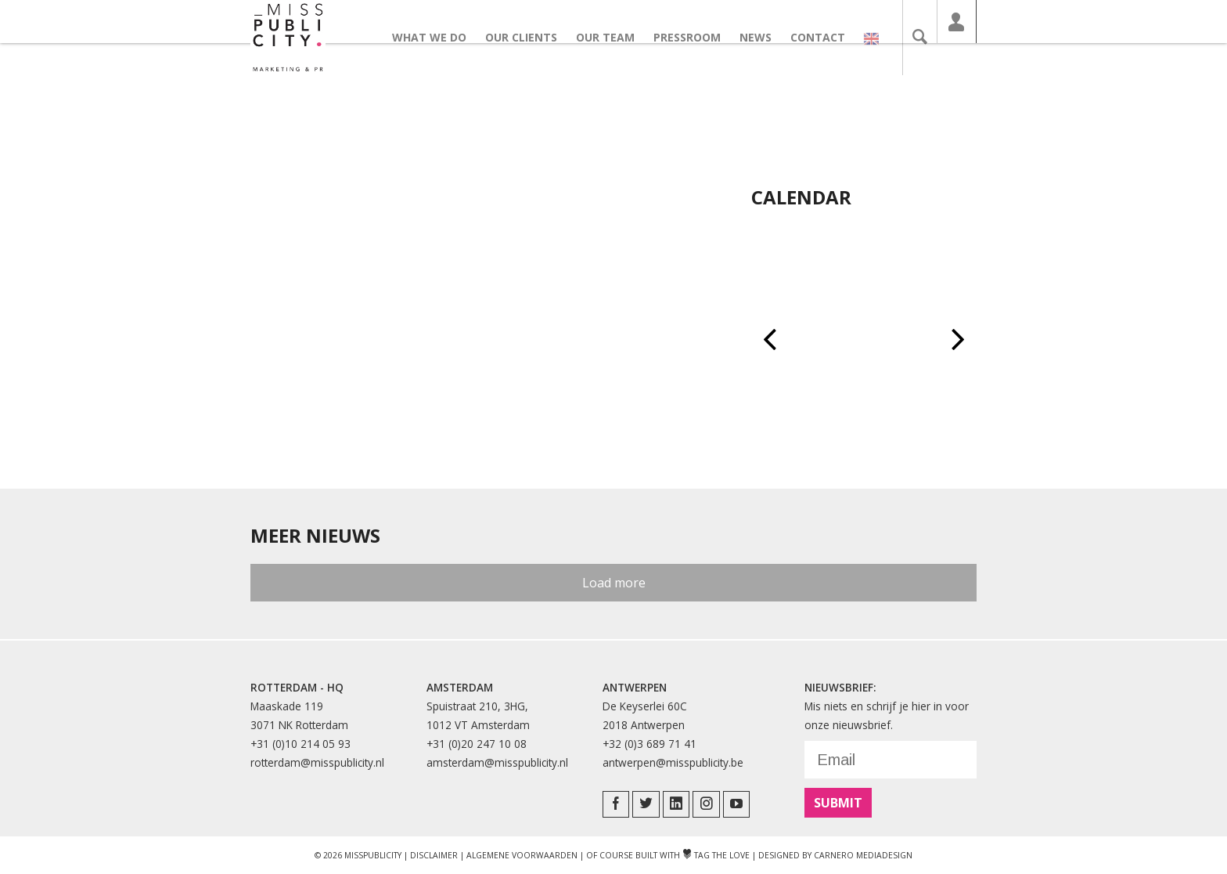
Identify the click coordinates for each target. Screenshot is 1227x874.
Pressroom (695, 37)
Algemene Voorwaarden (522, 855)
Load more (614, 582)
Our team (614, 37)
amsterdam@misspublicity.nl (497, 762)
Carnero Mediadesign (863, 855)
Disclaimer (434, 855)
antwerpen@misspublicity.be (673, 762)
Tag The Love (716, 855)
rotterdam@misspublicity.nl (317, 762)
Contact (826, 37)
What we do (438, 37)
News (764, 37)
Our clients (530, 37)
